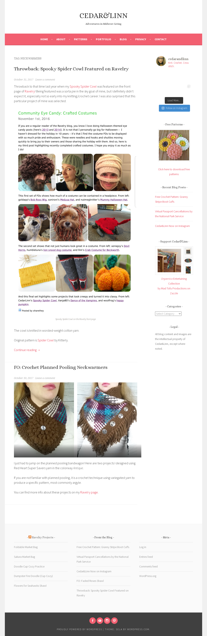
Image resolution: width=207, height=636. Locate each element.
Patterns (80, 39)
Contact (161, 39)
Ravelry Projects (42, 537)
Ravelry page (89, 492)
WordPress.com (138, 629)
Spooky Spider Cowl (83, 86)
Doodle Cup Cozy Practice (29, 566)
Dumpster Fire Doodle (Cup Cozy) (33, 576)
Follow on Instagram (174, 108)
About (60, 39)
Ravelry (30, 91)
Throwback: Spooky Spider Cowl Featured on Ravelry (71, 69)
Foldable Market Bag (26, 547)
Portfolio (103, 39)
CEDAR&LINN (103, 15)
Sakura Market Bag (24, 557)
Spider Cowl (46, 340)
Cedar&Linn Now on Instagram (172, 226)
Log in (142, 547)
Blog (123, 39)
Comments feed (148, 566)
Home (44, 39)
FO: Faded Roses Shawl (90, 581)
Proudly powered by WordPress (79, 629)
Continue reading (27, 350)
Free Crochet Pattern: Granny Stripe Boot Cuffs (103, 547)
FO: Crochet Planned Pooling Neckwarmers (61, 367)
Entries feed (146, 557)
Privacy (140, 39)
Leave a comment (45, 79)
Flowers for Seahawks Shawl (30, 585)
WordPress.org (147, 576)
